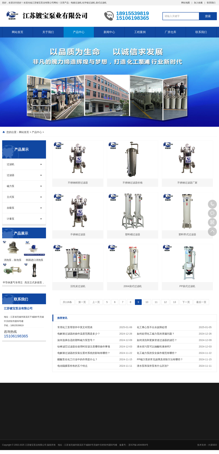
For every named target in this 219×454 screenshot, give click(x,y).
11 (156, 302)
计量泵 (10, 218)
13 (174, 302)
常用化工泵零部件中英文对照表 (75, 327)
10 (146, 302)
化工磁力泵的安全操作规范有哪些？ (157, 353)
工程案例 (140, 32)
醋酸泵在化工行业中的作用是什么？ (77, 359)
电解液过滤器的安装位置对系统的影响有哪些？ (83, 353)
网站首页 (17, 32)
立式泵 (10, 196)
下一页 (186, 302)
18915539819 (212, 204)
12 (165, 302)
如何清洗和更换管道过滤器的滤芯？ (157, 340)
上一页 (96, 302)
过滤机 (10, 164)
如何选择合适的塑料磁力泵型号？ (76, 340)
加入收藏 (198, 2)
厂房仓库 (170, 32)
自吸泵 (10, 207)
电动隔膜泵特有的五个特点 (72, 365)
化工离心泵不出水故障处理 (152, 327)
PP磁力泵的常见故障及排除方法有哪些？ (160, 359)
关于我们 (48, 32)
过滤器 (10, 175)
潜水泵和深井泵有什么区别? (152, 365)
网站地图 (185, 2)
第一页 (82, 302)
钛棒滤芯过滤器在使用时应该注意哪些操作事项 (83, 346)
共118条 (67, 302)
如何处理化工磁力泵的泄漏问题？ (155, 333)
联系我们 (211, 2)
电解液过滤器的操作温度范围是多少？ (78, 333)
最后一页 (201, 302)
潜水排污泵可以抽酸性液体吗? (154, 346)
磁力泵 (10, 186)
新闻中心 (109, 32)
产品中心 (78, 32)
